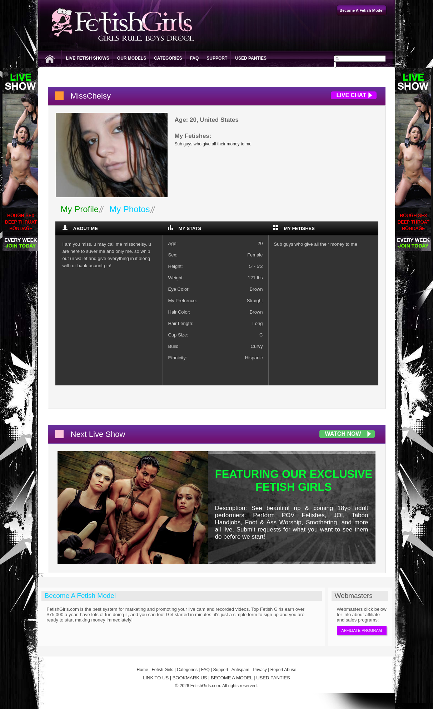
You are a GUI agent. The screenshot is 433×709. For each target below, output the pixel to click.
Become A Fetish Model (80, 595)
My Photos (129, 209)
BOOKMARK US (190, 677)
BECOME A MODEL (232, 677)
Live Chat (351, 95)
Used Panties (251, 58)
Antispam (240, 669)
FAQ (194, 58)
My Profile (80, 209)
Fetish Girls (162, 669)
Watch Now (343, 434)
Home (142, 669)
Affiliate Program (362, 630)
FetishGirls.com (205, 685)
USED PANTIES (273, 677)
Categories (168, 58)
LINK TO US (156, 677)
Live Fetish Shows (87, 58)
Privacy (260, 669)
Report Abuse (283, 669)
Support (216, 58)
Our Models (131, 58)
